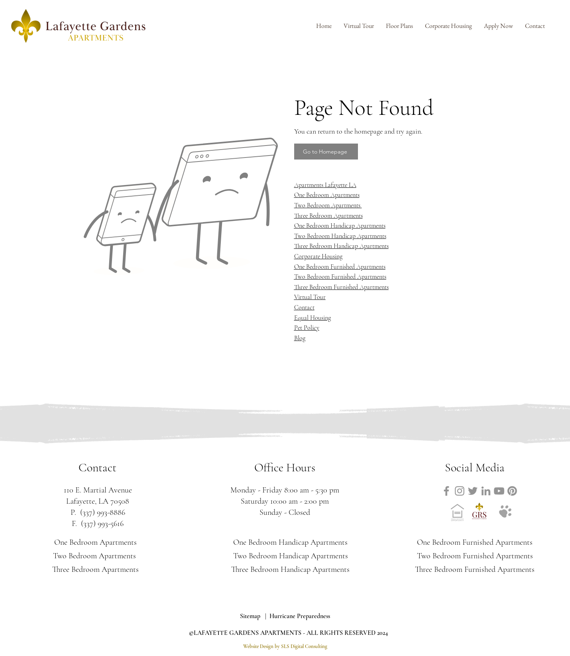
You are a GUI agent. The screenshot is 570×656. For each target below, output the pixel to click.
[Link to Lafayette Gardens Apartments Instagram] (459, 491)
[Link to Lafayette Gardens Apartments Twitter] (472, 491)
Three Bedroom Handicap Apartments (341, 246)
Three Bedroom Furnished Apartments (341, 287)
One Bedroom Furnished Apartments (339, 267)
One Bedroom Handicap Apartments (339, 226)
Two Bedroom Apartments (95, 556)
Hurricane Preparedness (299, 616)
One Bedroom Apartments (95, 542)
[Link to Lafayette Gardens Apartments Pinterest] (512, 491)
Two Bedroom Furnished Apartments (340, 277)
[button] (399, 25)
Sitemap (250, 616)
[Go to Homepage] (326, 152)
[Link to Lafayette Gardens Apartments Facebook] (446, 491)
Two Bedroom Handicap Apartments (340, 236)
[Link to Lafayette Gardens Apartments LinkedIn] (486, 491)
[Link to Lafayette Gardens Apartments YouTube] (499, 491)
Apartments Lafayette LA (325, 185)
